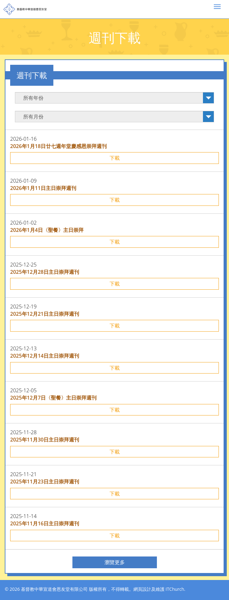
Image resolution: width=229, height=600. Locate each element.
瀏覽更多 (114, 562)
